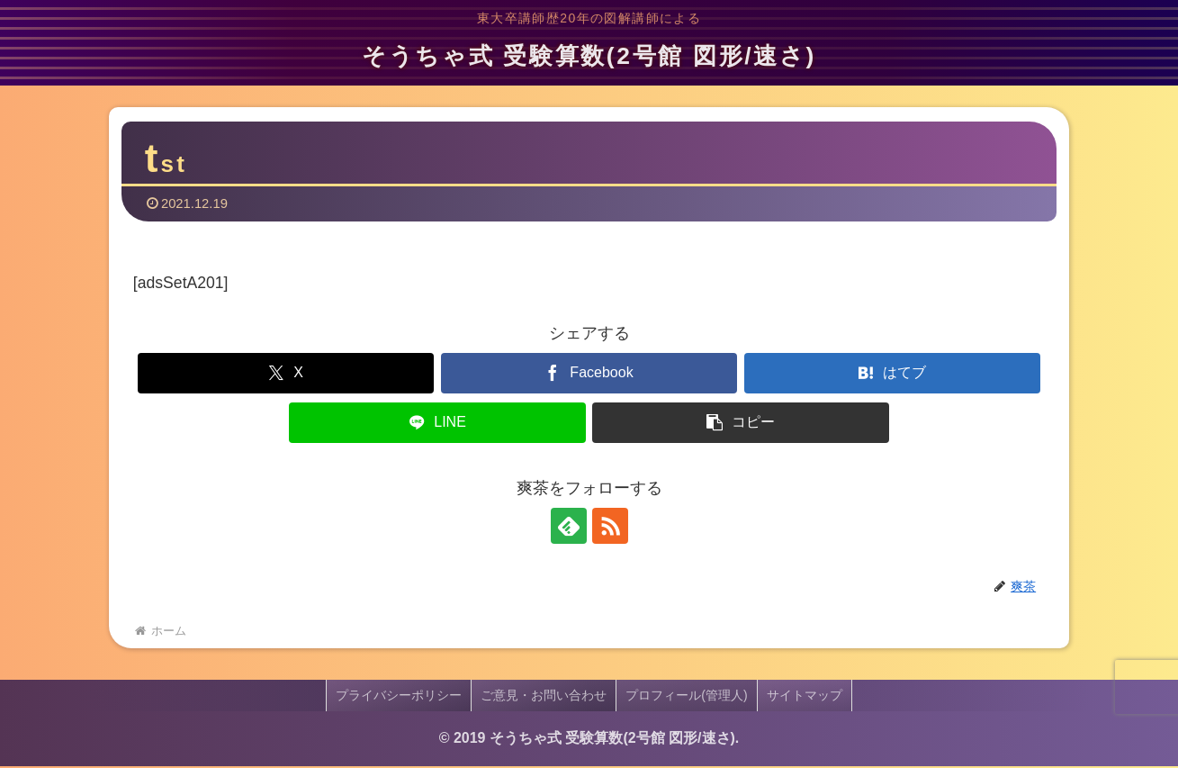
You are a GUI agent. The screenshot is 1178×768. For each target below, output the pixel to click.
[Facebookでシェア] (589, 376)
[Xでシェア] (286, 376)
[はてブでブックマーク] (892, 376)
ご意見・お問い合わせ (544, 698)
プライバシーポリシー (399, 698)
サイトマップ (804, 698)
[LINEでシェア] (437, 425)
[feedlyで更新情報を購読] (569, 528)
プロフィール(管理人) (686, 698)
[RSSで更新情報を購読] (610, 528)
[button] (740, 425)
